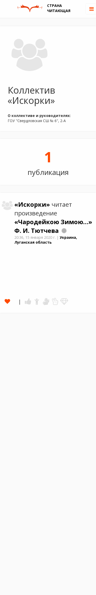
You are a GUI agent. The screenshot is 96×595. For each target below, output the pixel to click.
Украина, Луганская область (45, 240)
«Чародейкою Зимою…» (53, 222)
